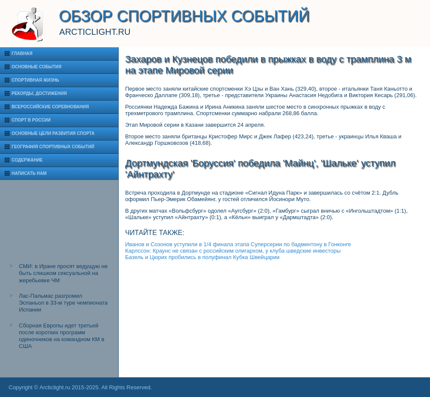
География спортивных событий (53, 146)
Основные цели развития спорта (53, 133)
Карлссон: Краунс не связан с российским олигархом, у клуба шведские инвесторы (233, 250)
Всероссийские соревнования (50, 106)
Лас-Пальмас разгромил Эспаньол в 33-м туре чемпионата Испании (63, 303)
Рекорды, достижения (39, 93)
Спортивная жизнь (35, 80)
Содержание (27, 160)
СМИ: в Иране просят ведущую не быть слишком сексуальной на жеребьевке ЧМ (63, 273)
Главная (22, 53)
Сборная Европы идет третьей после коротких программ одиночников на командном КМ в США (61, 336)
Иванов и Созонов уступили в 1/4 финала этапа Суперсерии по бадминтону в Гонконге (238, 244)
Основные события (36, 66)
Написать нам (29, 173)
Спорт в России (31, 120)
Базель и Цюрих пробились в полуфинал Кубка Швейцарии (202, 257)
